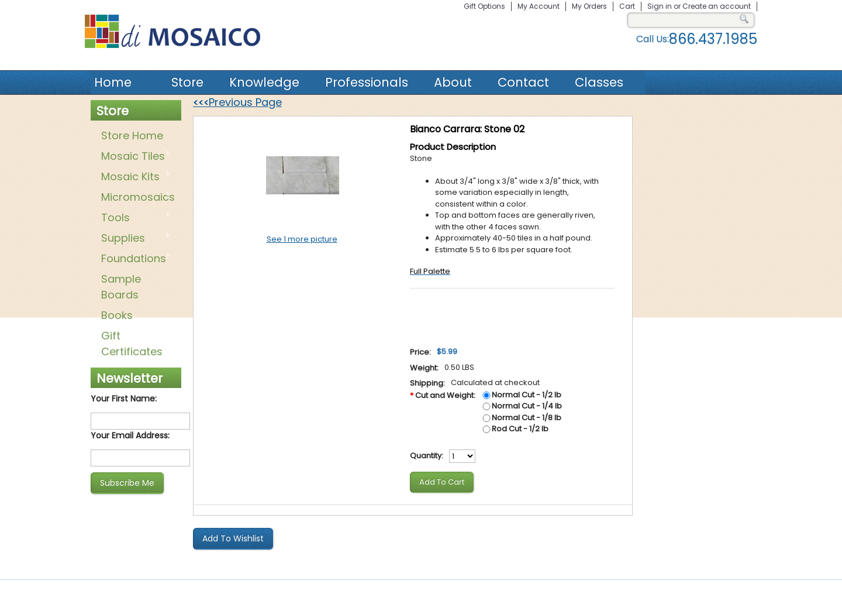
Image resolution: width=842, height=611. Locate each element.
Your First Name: (124, 398)
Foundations (133, 259)
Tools (133, 218)
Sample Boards (121, 287)
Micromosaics (135, 198)
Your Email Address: (130, 435)
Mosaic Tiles (133, 157)
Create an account (716, 6)
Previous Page (237, 102)
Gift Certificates (132, 343)
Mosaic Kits (133, 177)
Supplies (133, 239)
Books (117, 315)
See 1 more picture (302, 239)
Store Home (132, 135)
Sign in (659, 6)
